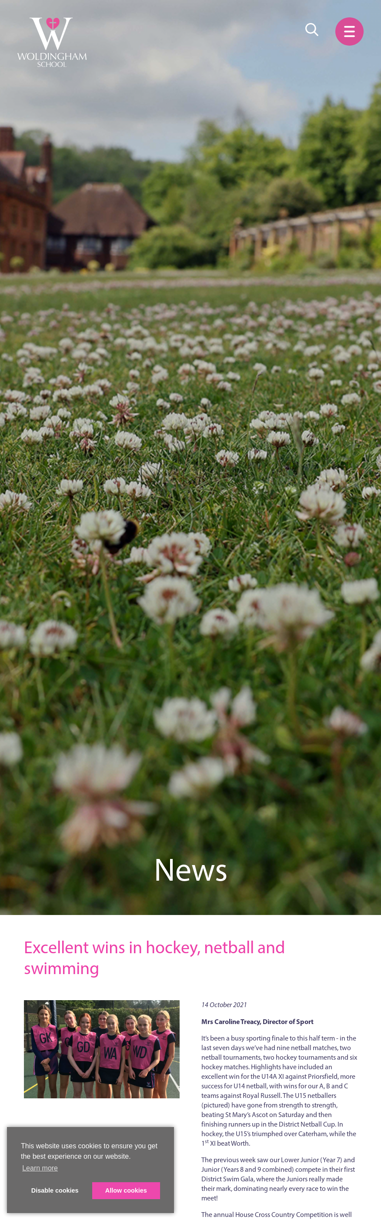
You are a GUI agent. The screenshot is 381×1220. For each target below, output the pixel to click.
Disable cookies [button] (55, 1190)
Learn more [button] (40, 1168)
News (190, 869)
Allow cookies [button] (126, 1190)
